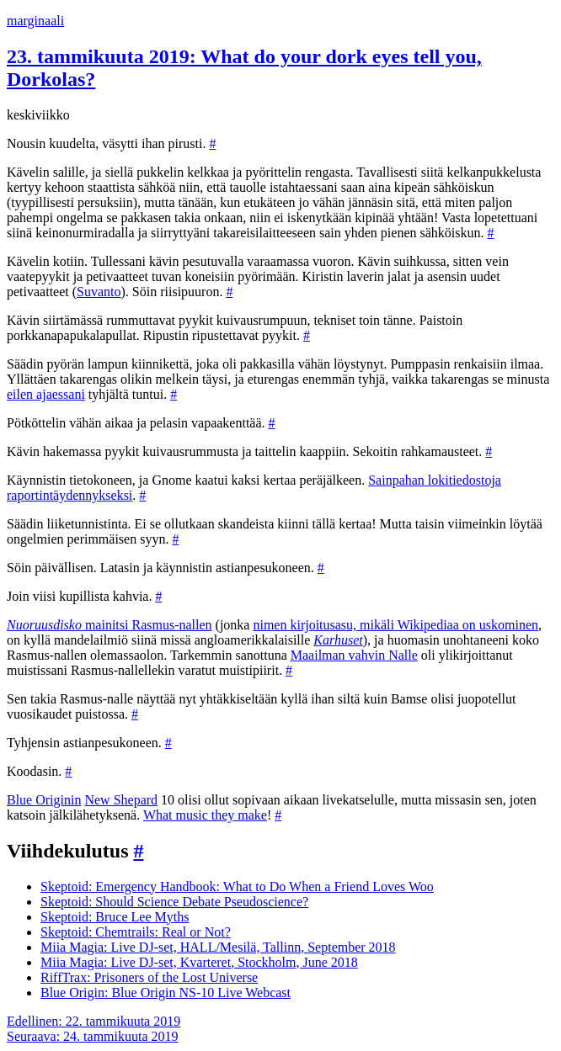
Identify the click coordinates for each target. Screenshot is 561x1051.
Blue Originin (44, 800)
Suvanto (98, 291)
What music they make (205, 815)
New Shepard (121, 800)
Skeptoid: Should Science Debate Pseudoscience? (174, 901)
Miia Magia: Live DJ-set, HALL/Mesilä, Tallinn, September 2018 (218, 947)
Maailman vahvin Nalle (354, 655)
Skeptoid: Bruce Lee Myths (114, 917)
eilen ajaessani (46, 394)
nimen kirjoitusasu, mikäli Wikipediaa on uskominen (395, 625)
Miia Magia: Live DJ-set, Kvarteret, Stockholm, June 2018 (199, 962)
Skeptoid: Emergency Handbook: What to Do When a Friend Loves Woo (237, 886)
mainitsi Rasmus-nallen (109, 625)
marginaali (35, 20)
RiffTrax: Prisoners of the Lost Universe (149, 977)
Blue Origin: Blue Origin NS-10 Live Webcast (165, 992)
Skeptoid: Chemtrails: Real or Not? (135, 932)
